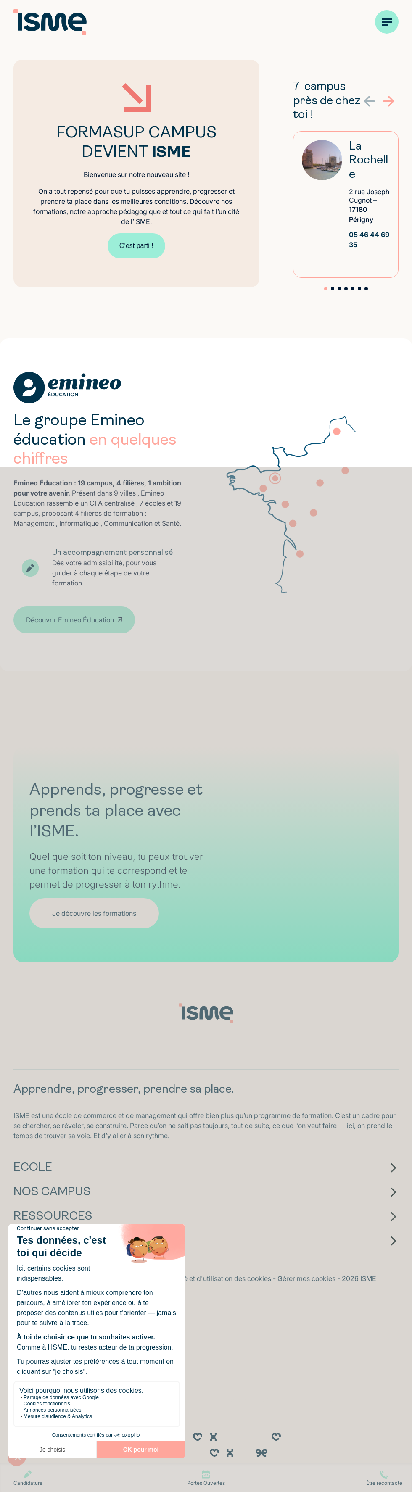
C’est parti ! (136, 245)
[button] (388, 101)
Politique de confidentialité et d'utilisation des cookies (189, 1278)
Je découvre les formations (94, 913)
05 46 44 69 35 (369, 239)
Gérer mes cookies (307, 1278)
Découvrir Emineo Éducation (70, 620)
